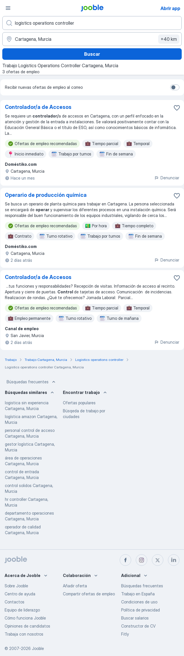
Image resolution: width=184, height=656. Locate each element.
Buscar (92, 54)
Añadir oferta (75, 585)
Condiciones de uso (139, 601)
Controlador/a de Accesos (38, 107)
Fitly (125, 634)
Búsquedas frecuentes (32, 382)
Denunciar (166, 177)
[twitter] (157, 560)
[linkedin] (173, 560)
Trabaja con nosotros (24, 634)
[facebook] (125, 560)
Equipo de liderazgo (22, 609)
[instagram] (141, 560)
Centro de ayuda (20, 593)
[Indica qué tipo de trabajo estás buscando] (92, 23)
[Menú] (8, 8)
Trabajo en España (138, 593)
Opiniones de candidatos (27, 626)
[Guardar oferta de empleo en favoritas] (176, 108)
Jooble (38, 648)
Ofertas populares (79, 402)
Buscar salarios (135, 617)
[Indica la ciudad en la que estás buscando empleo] (92, 39)
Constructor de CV (138, 626)
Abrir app (170, 8)
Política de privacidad (140, 609)
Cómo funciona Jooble (25, 617)
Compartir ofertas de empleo (89, 593)
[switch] (174, 87)
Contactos (14, 601)
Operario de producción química (46, 195)
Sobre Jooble (16, 585)
